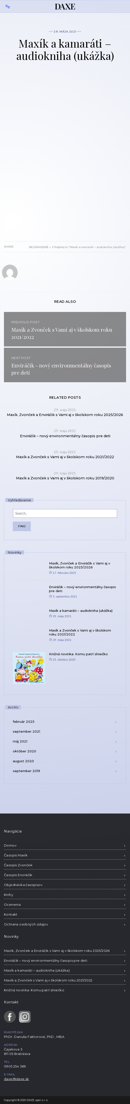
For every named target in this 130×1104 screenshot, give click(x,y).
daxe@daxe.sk (16, 1079)
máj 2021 (20, 741)
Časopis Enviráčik (18, 875)
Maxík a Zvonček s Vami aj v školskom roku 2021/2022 (65, 457)
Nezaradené (39, 247)
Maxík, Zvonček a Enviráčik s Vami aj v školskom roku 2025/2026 (65, 415)
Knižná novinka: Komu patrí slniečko (78, 654)
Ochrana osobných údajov (26, 924)
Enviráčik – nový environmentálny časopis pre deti (65, 436)
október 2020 (24, 751)
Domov (10, 845)
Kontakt (10, 914)
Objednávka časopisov (23, 885)
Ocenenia (12, 904)
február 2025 (23, 722)
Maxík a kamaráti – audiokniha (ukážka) (81, 611)
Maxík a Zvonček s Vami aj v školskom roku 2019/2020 (65, 478)
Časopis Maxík (16, 855)
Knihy (8, 895)
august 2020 (23, 761)
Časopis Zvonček (18, 865)
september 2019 (26, 771)
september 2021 (26, 731)
